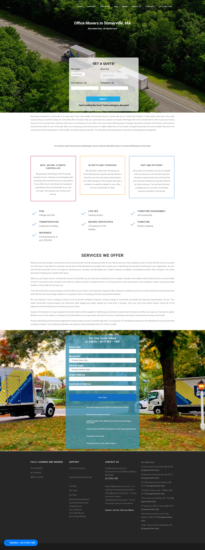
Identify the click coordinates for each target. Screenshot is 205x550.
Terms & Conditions (77, 468)
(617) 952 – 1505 (110, 341)
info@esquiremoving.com (115, 468)
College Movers (75, 506)
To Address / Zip (107, 83)
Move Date (76, 69)
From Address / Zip (79, 83)
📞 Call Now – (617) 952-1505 (21, 543)
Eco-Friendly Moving (77, 516)
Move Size (105, 69)
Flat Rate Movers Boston (79, 499)
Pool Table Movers (76, 513)
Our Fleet (73, 495)
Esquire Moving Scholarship (80, 477)
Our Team (73, 490)
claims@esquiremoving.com (117, 493)
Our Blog (72, 486)
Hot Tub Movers (75, 510)
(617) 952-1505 (111, 478)
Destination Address (80, 384)
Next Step (102, 397)
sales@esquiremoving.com (116, 500)
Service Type (76, 365)
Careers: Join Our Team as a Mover (119, 510)
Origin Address (77, 374)
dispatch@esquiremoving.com (117, 486)
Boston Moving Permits (78, 503)
